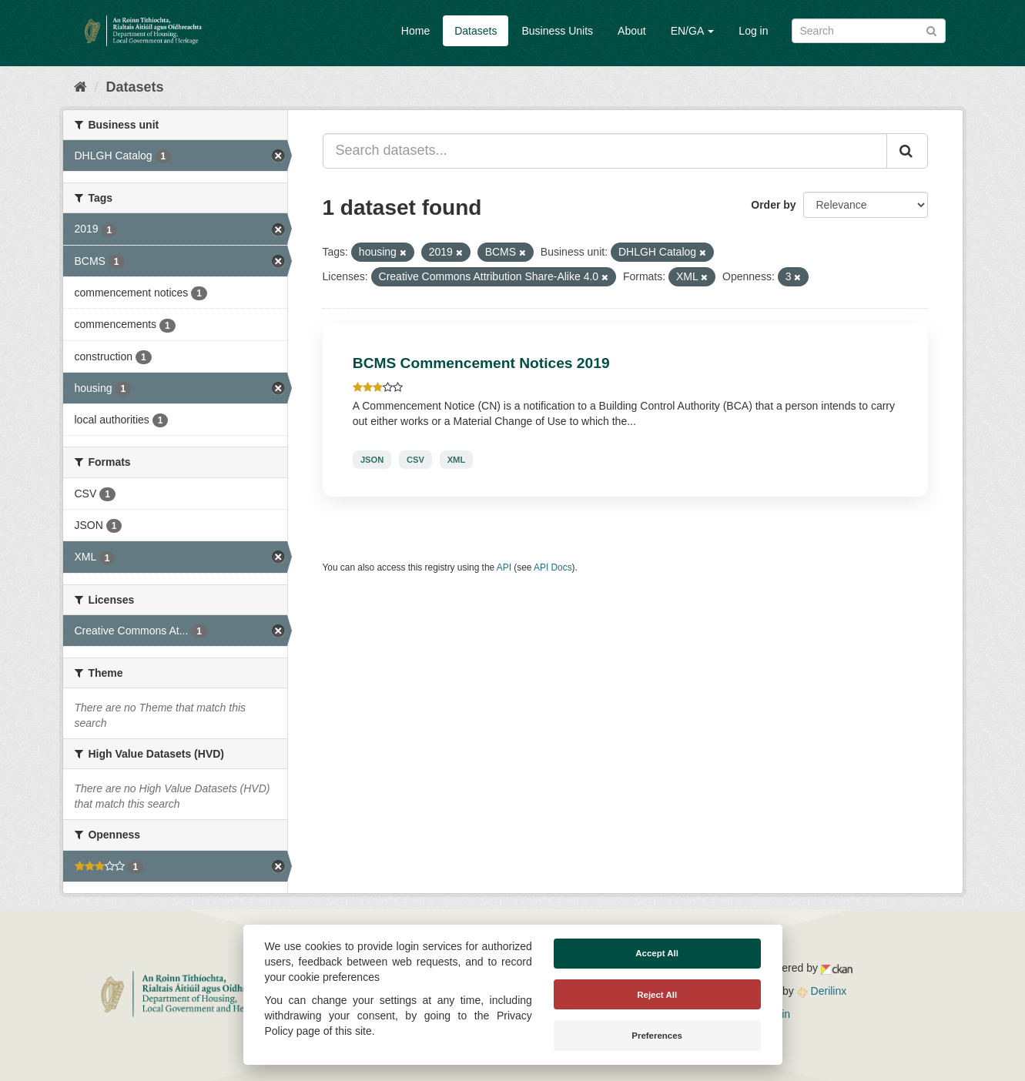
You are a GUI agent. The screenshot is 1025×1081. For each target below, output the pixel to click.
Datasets (475, 31)
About (632, 31)
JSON (372, 459)
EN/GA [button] (693, 31)
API (504, 567)
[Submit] (931, 29)
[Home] (80, 87)
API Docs (553, 567)
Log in (753, 31)
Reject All (657, 994)
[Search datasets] (869, 30)
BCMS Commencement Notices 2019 (481, 363)
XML (456, 459)
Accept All (656, 953)
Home (415, 31)
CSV (415, 459)
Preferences (656, 1035)
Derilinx (822, 991)
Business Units (557, 31)
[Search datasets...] (605, 151)
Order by (773, 205)
